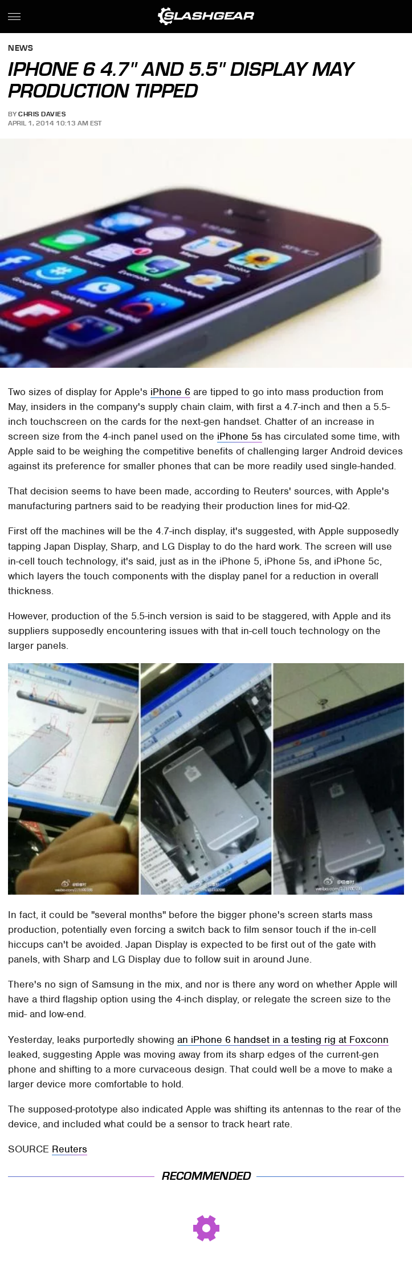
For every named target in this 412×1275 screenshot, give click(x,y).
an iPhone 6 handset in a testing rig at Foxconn (283, 1039)
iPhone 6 (170, 391)
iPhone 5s (239, 436)
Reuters (69, 1149)
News (20, 48)
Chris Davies (42, 114)
